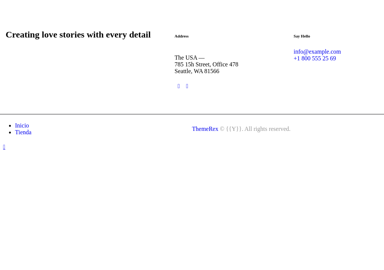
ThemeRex (205, 129)
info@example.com (317, 51)
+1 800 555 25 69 (315, 58)
